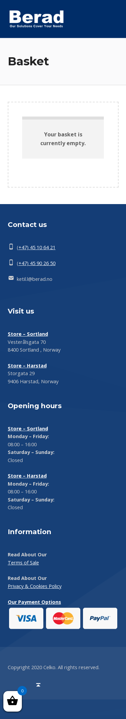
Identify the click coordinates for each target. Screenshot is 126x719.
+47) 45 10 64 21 (36, 247)
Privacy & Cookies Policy (34, 586)
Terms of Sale (23, 562)
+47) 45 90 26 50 (36, 263)
